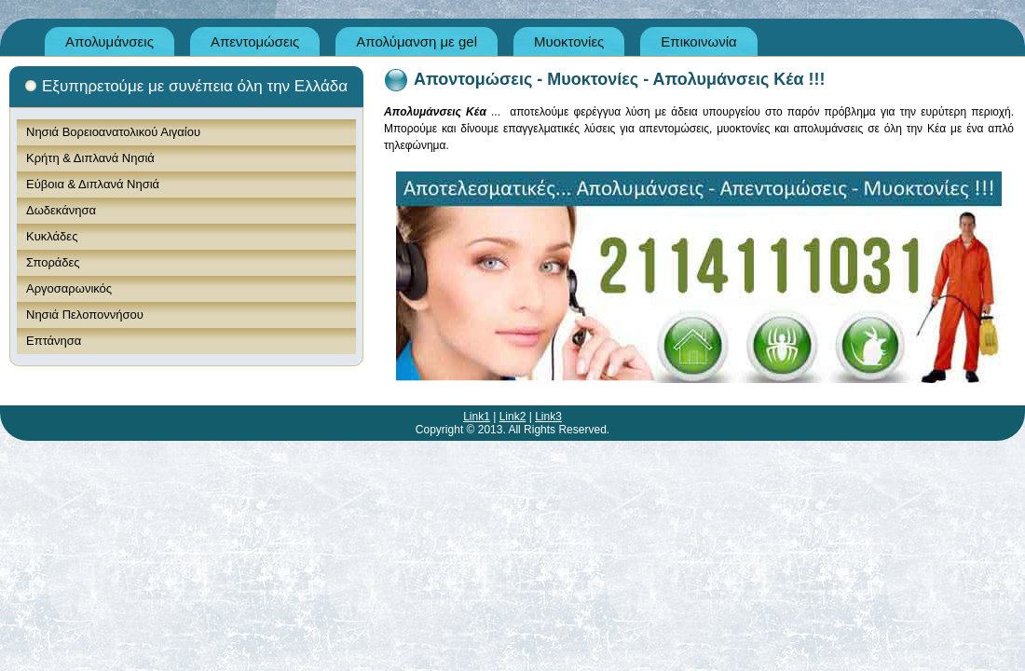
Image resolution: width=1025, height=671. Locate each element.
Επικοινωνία (698, 41)
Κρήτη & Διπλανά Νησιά (90, 158)
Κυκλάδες (51, 236)
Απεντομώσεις (255, 41)
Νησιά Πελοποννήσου (85, 315)
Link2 (512, 416)
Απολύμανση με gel (416, 41)
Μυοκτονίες (569, 41)
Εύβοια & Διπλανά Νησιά (92, 184)
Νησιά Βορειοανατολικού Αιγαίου (113, 132)
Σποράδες (53, 262)
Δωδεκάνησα (61, 210)
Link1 (476, 416)
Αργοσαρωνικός (69, 288)
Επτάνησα (53, 341)
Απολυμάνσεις (109, 41)
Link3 (548, 416)
